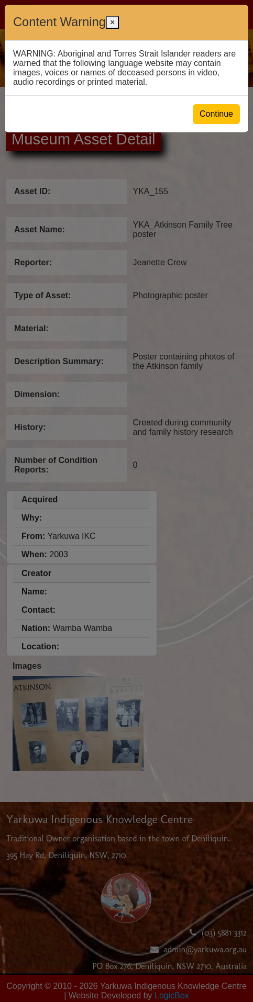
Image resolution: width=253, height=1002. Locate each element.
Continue (216, 113)
